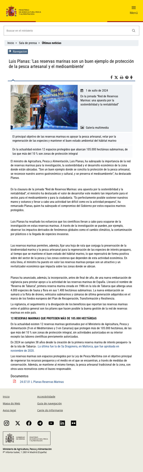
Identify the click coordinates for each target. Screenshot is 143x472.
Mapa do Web (11, 403)
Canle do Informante (50, 410)
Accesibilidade (46, 396)
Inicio (10, 43)
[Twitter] (117, 77)
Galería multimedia (97, 127)
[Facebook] (113, 78)
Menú (134, 13)
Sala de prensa (28, 43)
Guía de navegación (49, 403)
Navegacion (17, 51)
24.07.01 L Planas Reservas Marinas (41, 382)
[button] (133, 8)
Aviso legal (9, 410)
